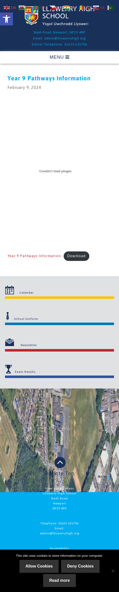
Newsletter (29, 345)
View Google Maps (59, 488)
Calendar (26, 292)
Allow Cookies (39, 566)
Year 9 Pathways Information (34, 256)
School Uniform (26, 319)
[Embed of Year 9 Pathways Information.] (55, 171)
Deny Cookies (80, 566)
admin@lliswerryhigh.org (65, 38)
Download (76, 256)
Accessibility (59, 548)
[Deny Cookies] (112, 570)
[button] (6, 18)
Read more (59, 580)
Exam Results (25, 372)
